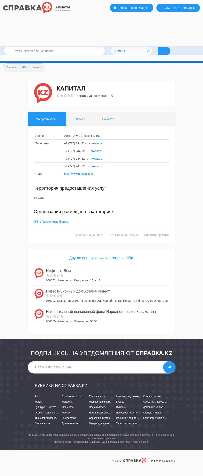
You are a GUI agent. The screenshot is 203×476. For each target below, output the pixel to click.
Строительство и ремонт (76, 401)
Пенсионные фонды (55, 227)
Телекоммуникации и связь (131, 428)
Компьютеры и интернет (157, 423)
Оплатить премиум (156, 240)
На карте (108, 124)
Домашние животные (155, 412)
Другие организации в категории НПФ (101, 263)
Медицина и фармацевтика (104, 407)
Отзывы (80, 124)
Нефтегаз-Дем (58, 276)
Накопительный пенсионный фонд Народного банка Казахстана (101, 317)
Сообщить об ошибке (89, 240)
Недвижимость (97, 412)
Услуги (38, 407)
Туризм (66, 418)
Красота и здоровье (127, 401)
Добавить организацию (131, 7)
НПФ (37, 227)
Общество (68, 412)
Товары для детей (99, 428)
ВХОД (189, 7)
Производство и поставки (130, 418)
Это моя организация (123, 240)
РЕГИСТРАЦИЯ (171, 7)
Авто (37, 401)
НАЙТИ (170, 54)
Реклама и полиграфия (129, 423)
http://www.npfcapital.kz (79, 179)
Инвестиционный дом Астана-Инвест (78, 297)
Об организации (46, 124)
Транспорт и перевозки (48, 423)
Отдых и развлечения (47, 418)
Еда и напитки (97, 401)
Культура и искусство (47, 412)
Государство (69, 423)
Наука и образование (101, 418)
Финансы (121, 412)
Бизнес (120, 407)
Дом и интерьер (71, 428)
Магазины (67, 407)
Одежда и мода (152, 418)
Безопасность (43, 428)
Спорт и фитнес (152, 401)
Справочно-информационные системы (111, 423)
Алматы (62, 7)
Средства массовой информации (162, 407)
